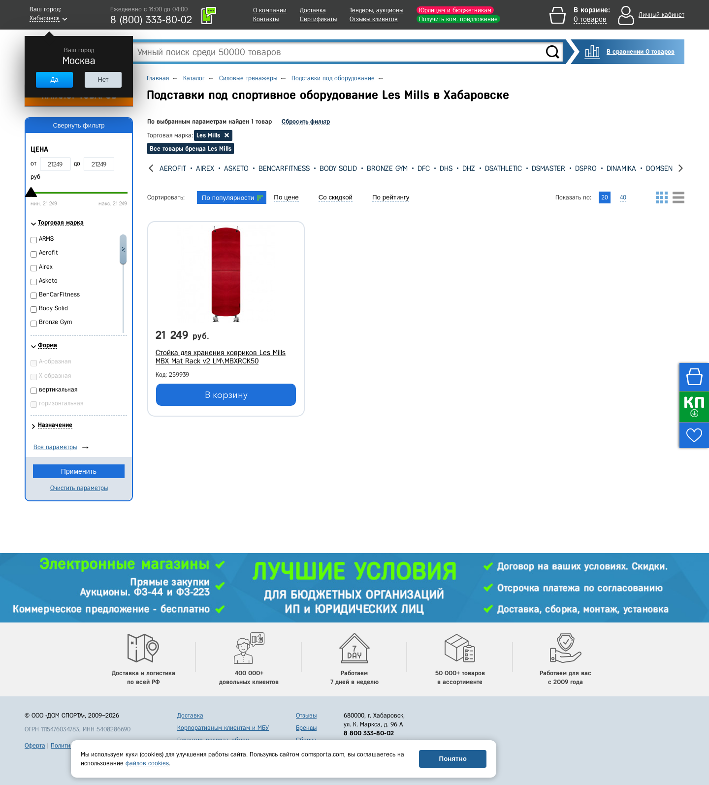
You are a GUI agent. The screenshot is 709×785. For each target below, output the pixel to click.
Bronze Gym (387, 168)
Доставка (313, 10)
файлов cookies (147, 763)
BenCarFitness (284, 168)
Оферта (35, 745)
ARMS (46, 238)
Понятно (453, 758)
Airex (205, 168)
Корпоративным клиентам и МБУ (223, 727)
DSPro (586, 168)
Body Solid (338, 168)
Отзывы (306, 715)
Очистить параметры (79, 488)
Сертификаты (318, 19)
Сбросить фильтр (306, 121)
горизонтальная (61, 403)
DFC (424, 168)
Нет (102, 79)
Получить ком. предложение (458, 19)
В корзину (226, 395)
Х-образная (55, 375)
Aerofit (173, 168)
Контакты (266, 19)
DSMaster (548, 168)
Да (54, 79)
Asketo (236, 168)
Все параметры (55, 447)
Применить (79, 471)
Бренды (306, 727)
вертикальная (58, 389)
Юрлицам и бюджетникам (455, 10)
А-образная (55, 361)
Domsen (659, 168)
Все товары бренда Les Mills (190, 148)
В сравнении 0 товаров (641, 51)
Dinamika (621, 168)
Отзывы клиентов (374, 19)
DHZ (468, 168)
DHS (446, 168)
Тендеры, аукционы (376, 10)
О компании (270, 10)
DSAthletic (503, 168)
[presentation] (151, 168)
